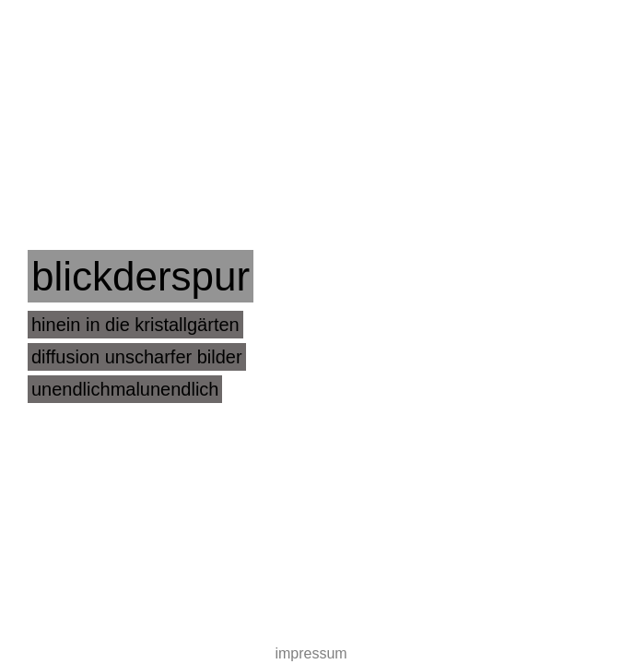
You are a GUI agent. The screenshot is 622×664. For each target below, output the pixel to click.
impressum (310, 653)
